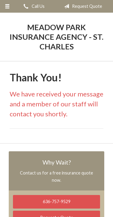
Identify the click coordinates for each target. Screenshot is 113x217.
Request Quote (81, 6)
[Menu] (7, 6)
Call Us (33, 6)
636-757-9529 (57, 201)
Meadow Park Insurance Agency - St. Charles (56, 37)
